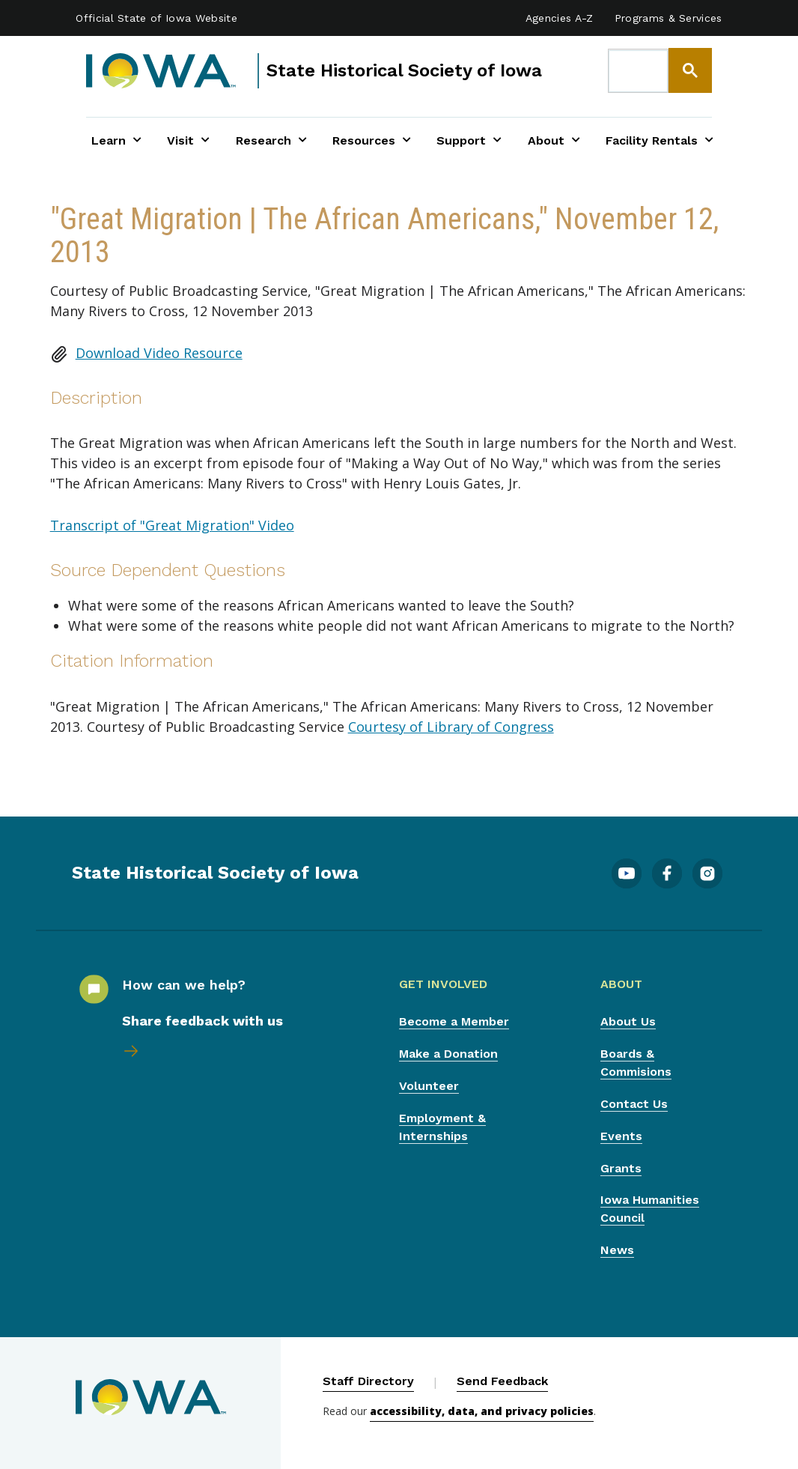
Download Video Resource (159, 353)
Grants (621, 1168)
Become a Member (454, 1021)
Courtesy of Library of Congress (451, 727)
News (617, 1250)
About (554, 140)
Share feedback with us (202, 1021)
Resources (371, 140)
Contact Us (634, 1104)
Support (469, 140)
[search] (638, 71)
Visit (188, 140)
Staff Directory (368, 1381)
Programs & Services (668, 18)
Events (621, 1136)
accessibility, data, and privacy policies (482, 1411)
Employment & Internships (442, 1127)
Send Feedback (502, 1381)
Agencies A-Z (560, 18)
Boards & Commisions (635, 1063)
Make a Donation (448, 1054)
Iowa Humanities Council (649, 1209)
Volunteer (429, 1086)
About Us (628, 1021)
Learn (116, 140)
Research (271, 140)
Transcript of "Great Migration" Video (172, 525)
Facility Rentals (659, 140)
